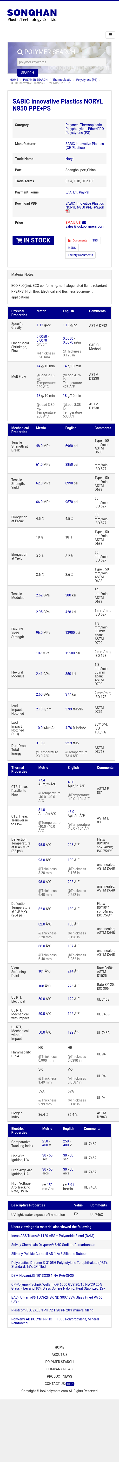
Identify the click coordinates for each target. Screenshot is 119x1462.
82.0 (41, 909)
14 (38, 366)
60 (51, 1155)
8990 (69, 483)
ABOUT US (59, 1355)
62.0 (39, 483)
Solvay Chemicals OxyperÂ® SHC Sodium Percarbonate (52, 1245)
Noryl (69, 159)
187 (70, 946)
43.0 (71, 782)
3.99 (68, 709)
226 (70, 986)
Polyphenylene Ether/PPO (85, 129)
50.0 (41, 999)
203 (70, 845)
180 (70, 909)
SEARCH (27, 73)
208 (70, 882)
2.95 (39, 612)
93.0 (41, 860)
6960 (69, 446)
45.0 (71, 812)
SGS (95, 240)
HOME (14, 79)
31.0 (39, 743)
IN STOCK (33, 240)
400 (45, 1145)
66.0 (39, 502)
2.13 (39, 709)
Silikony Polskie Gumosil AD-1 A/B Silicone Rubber (49, 1254)
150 (50, 1185)
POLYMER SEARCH (35, 79)
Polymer (72, 125)
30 (44, 1155)
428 (68, 612)
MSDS (72, 247)
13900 (70, 633)
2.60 (39, 694)
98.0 (41, 882)
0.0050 (42, 336)
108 (41, 986)
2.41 (39, 674)
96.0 (39, 633)
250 (45, 1141)
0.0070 (42, 340)
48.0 (39, 446)
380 (68, 595)
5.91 (70, 1185)
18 (38, 396)
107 (39, 653)
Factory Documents (80, 255)
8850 (69, 464)
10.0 (39, 728)
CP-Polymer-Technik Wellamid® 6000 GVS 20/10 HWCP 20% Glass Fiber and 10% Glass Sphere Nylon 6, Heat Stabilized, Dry (58, 1286)
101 (41, 971)
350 (68, 674)
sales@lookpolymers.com (85, 226)
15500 (70, 653)
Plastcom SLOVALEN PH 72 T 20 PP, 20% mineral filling (52, 1310)
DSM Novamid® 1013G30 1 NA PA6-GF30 (42, 1275)
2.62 (39, 595)
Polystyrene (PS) (86, 79)
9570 (69, 502)
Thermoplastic (62, 79)
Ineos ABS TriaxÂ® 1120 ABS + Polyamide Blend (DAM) (52, 1236)
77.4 (41, 780)
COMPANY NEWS (59, 1369)
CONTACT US (59, 1384)
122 (70, 999)
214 (70, 971)
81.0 (41, 810)
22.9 (68, 743)
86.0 (41, 946)
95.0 (41, 845)
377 (68, 694)
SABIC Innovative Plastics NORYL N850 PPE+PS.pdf (85, 205)
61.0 (39, 464)
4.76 (68, 728)
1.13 (40, 325)
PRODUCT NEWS (59, 1376)
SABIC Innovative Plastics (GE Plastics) (85, 146)
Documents (77, 240)
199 (70, 860)
